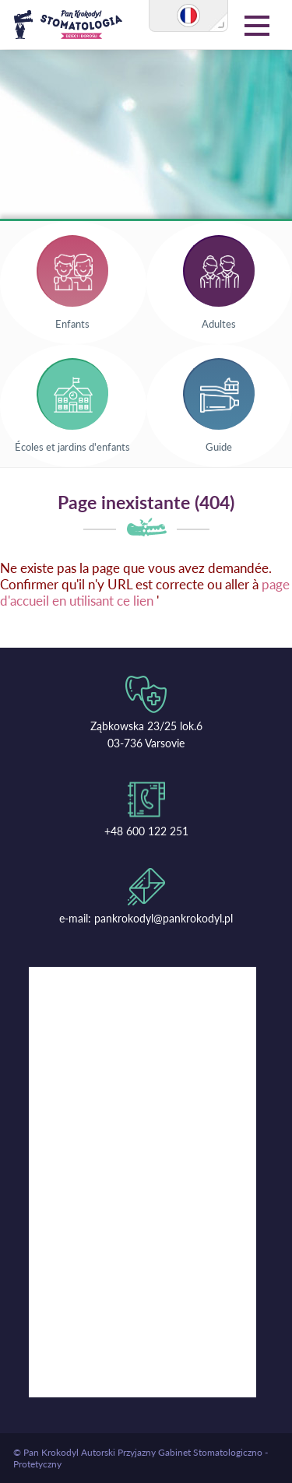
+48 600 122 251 (146, 831)
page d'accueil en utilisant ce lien (145, 592)
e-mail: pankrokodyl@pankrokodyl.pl (146, 918)
